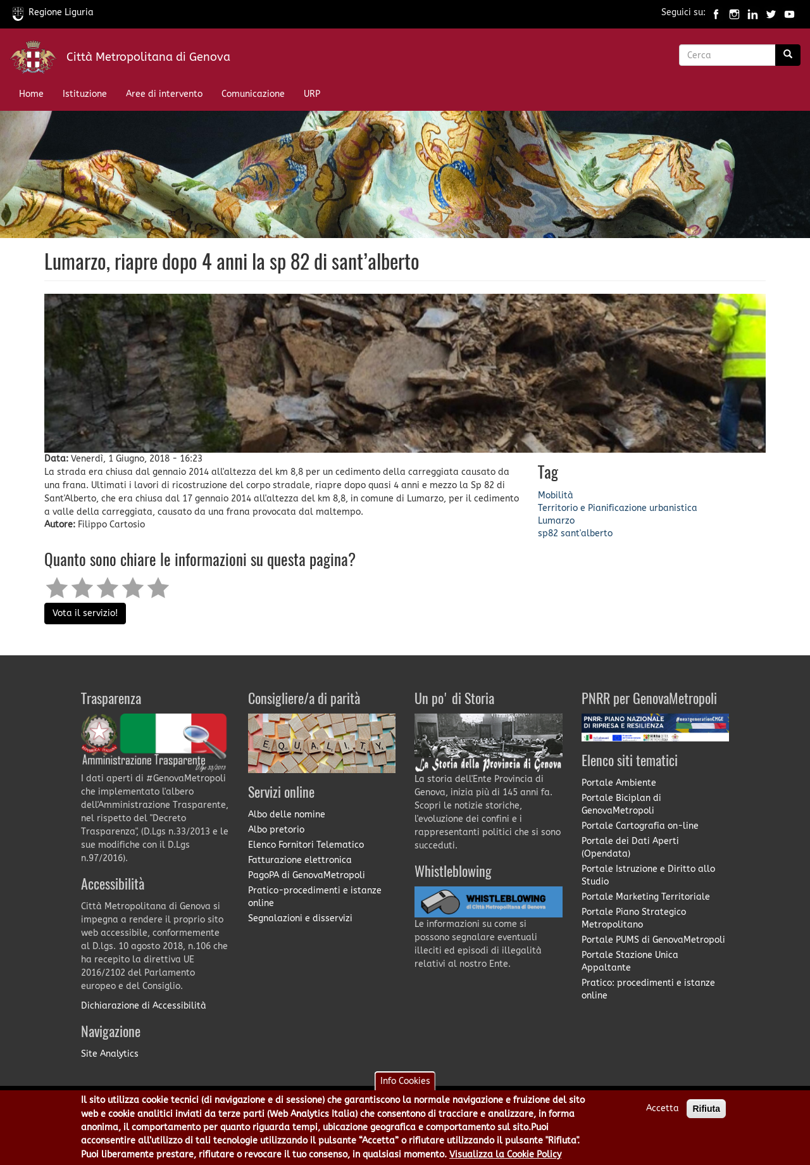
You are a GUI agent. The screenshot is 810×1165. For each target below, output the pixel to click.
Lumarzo (556, 520)
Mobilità (555, 495)
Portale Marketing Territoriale (646, 896)
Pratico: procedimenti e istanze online (648, 989)
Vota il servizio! (85, 613)
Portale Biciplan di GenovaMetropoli (621, 804)
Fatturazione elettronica (300, 860)
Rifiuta (706, 1115)
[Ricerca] (788, 55)
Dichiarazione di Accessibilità (143, 1005)
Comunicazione (253, 94)
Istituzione (85, 94)
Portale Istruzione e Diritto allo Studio (648, 875)
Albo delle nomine (286, 814)
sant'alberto (587, 533)
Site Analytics (110, 1053)
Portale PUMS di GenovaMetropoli (653, 940)
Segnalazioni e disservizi (300, 918)
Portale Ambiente (619, 783)
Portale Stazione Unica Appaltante (630, 961)
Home (31, 94)
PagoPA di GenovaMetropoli (306, 875)
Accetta (662, 1114)
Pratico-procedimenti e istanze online (315, 897)
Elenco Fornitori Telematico (306, 845)
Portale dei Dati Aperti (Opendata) (630, 847)
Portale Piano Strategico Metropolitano (634, 918)
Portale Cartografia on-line (640, 826)
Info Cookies (405, 1087)
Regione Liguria (53, 12)
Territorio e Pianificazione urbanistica (617, 508)
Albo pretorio (276, 829)
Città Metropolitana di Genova (148, 57)
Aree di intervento (164, 94)
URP (312, 94)
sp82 (548, 533)
